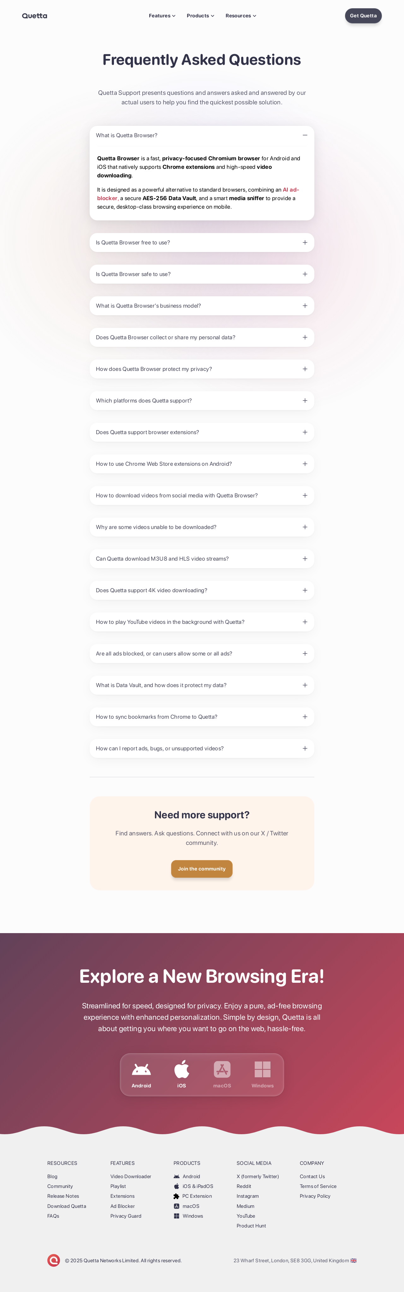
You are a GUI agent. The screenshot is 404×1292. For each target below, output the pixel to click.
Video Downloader (131, 1176)
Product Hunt (251, 1226)
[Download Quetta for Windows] (263, 1075)
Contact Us (312, 1176)
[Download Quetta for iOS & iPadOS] (182, 1075)
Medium (245, 1206)
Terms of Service (318, 1186)
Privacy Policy (315, 1196)
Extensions (122, 1196)
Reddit (244, 1186)
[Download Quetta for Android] (141, 1075)
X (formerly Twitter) (258, 1176)
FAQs (53, 1216)
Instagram (248, 1196)
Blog (52, 1176)
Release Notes (63, 1196)
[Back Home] (34, 15)
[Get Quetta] (202, 869)
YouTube (246, 1216)
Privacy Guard (125, 1216)
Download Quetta (66, 1206)
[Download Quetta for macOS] (222, 1075)
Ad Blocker (122, 1206)
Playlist (118, 1186)
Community (60, 1186)
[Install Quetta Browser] (363, 15)
